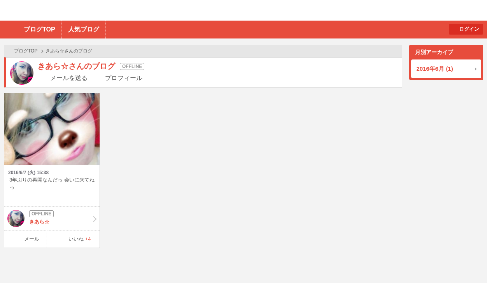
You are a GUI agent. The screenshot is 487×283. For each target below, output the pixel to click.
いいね (79, 239)
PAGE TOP (465, 261)
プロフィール (123, 78)
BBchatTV (111, 10)
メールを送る (69, 78)
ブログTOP (39, 29)
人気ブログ (83, 29)
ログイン (469, 29)
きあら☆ (52, 218)
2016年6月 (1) (435, 68)
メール (31, 239)
